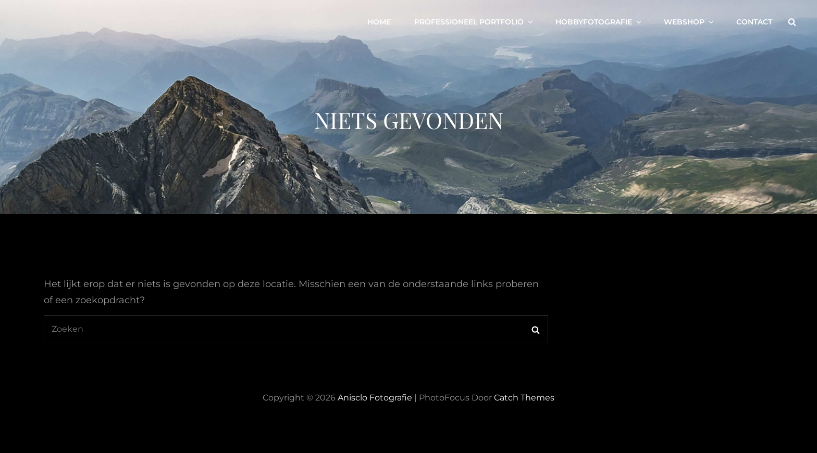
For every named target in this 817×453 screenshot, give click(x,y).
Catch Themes (524, 398)
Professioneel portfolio (474, 22)
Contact (754, 22)
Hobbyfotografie (599, 22)
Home (379, 22)
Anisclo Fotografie (375, 398)
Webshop (689, 22)
